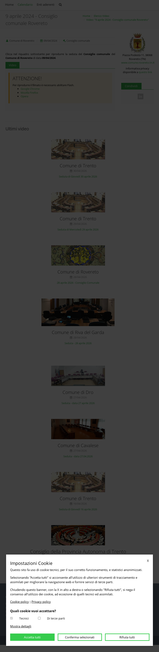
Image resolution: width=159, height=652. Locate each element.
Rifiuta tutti (127, 637)
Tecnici (24, 618)
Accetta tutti (32, 637)
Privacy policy (41, 602)
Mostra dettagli (20, 626)
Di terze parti (56, 618)
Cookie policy (19, 602)
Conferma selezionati (79, 637)
